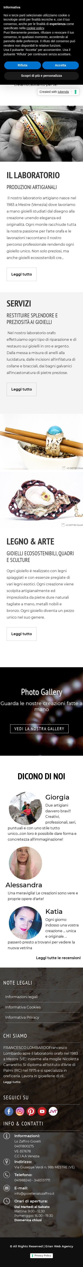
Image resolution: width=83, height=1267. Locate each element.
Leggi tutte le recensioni (58, 958)
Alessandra (24, 885)
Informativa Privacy (22, 1017)
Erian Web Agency (59, 1246)
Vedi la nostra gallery (39, 729)
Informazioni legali (21, 997)
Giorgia (57, 797)
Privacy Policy (43, 1255)
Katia (54, 911)
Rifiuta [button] (22, 65)
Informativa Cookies (23, 1007)
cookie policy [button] (35, 28)
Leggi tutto (21, 274)
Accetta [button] (60, 65)
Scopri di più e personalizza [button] (41, 75)
